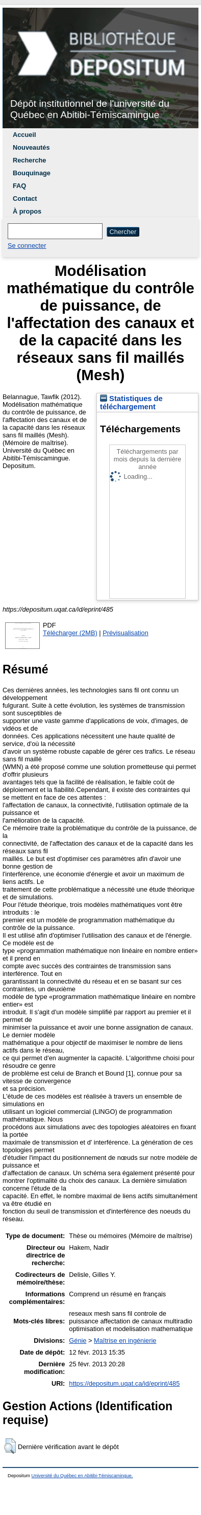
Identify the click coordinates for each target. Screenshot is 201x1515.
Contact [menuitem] (25, 198)
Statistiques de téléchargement (131, 402)
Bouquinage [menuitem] (32, 173)
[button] (10, 1446)
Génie (77, 1340)
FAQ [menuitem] (19, 186)
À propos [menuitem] (27, 211)
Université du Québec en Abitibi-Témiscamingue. (82, 1475)
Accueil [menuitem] (24, 134)
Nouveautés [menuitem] (31, 147)
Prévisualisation (125, 633)
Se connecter (27, 245)
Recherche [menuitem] (29, 160)
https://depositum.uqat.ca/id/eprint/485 (124, 1383)
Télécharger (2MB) (70, 633)
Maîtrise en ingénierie (125, 1340)
